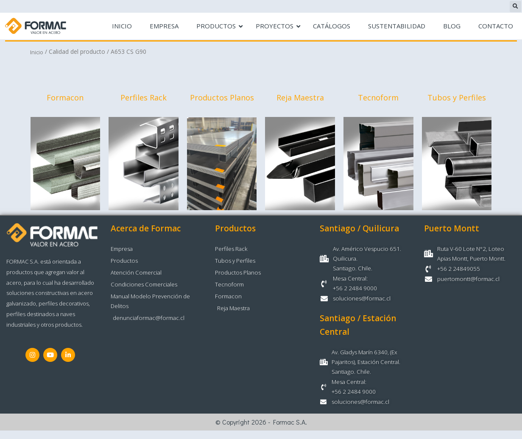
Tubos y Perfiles (456, 98)
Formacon (65, 98)
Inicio (37, 52)
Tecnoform (378, 98)
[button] (515, 6)
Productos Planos (222, 98)
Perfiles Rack (143, 98)
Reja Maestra (300, 98)
